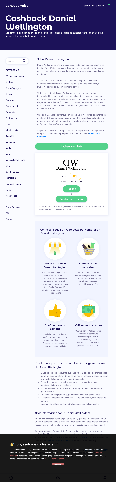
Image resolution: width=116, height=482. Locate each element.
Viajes (8, 190)
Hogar (8, 124)
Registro (87, 5)
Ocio (8, 166)
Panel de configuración (54, 459)
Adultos (9, 82)
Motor (8, 154)
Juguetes (10, 136)
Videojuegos (11, 196)
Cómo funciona (17, 207)
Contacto (17, 219)
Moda (8, 148)
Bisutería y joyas (13, 88)
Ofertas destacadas (15, 76)
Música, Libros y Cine (15, 160)
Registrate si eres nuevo (72, 199)
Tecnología (11, 178)
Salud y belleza (12, 172)
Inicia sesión (98, 5)
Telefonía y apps (13, 184)
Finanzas (10, 100)
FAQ (17, 213)
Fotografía (10, 112)
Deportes (10, 94)
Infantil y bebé (12, 130)
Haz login (71, 188)
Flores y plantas (13, 106)
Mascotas (10, 142)
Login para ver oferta (71, 146)
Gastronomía (11, 118)
